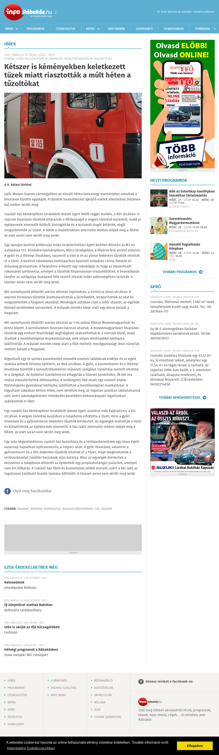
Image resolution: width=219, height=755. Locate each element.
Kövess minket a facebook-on (169, 681)
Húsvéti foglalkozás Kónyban (184, 246)
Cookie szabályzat (107, 717)
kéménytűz (52, 509)
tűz (97, 509)
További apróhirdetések (179, 398)
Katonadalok (14, 582)
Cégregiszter (65, 29)
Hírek (9, 29)
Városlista (55, 12)
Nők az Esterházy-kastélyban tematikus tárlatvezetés (192, 193)
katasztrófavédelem (77, 509)
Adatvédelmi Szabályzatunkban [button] (31, 748)
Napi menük (116, 29)
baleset (23, 509)
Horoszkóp (16, 724)
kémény (36, 509)
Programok (35, 29)
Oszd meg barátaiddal (32, 491)
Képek (90, 29)
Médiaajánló (103, 680)
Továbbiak (202, 29)
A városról (59, 680)
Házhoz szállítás (63, 688)
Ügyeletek (15, 717)
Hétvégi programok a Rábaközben (31, 649)
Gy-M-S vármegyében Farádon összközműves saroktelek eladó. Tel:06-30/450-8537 (180, 333)
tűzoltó (106, 509)
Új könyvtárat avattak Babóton (28, 605)
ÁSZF (97, 709)
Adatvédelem (103, 688)
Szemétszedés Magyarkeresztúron (184, 221)
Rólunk (99, 702)
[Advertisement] (73, 537)
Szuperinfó (144, 29)
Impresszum (103, 695)
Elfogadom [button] (195, 746)
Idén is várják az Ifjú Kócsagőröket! (32, 627)
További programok (180, 272)
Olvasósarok (174, 29)
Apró (11, 709)
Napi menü (58, 695)
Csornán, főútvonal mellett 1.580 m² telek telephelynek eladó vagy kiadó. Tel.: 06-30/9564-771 (182, 306)
